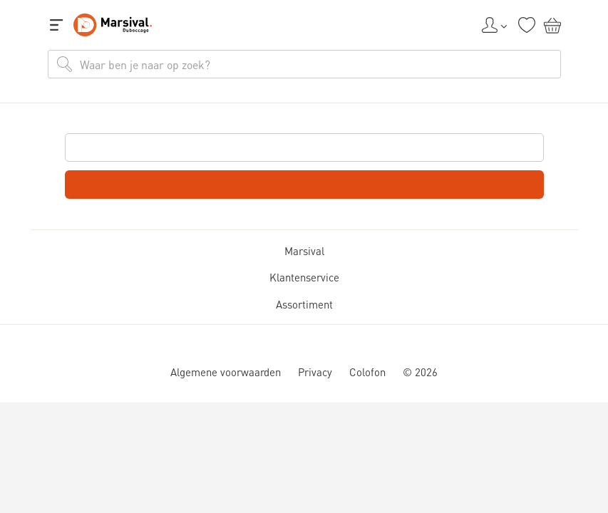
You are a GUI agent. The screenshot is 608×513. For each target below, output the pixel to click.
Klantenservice (304, 277)
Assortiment (304, 304)
